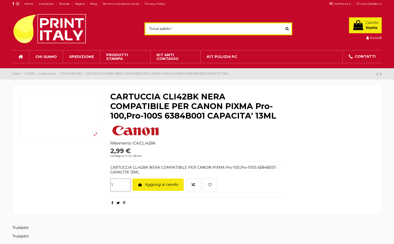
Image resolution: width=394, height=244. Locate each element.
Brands (64, 4)
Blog (94, 4)
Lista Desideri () (369, 4)
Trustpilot (20, 227)
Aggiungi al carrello (158, 184)
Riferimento (120, 143)
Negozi (80, 4)
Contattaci (46, 4)
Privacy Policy (155, 4)
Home (29, 4)
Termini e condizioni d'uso (121, 4)
